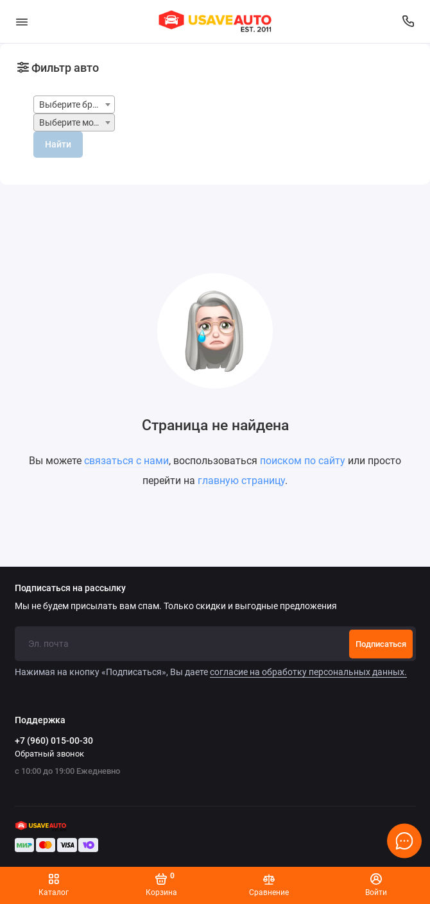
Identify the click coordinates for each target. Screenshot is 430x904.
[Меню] (22, 21)
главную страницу (241, 480)
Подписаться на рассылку (70, 588)
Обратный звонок (49, 753)
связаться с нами (126, 461)
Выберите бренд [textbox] (73, 104)
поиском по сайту (302, 461)
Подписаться (381, 644)
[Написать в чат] (404, 840)
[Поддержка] (409, 21)
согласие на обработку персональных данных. (308, 672)
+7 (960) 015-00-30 (54, 740)
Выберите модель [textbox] (76, 122)
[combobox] (74, 104)
